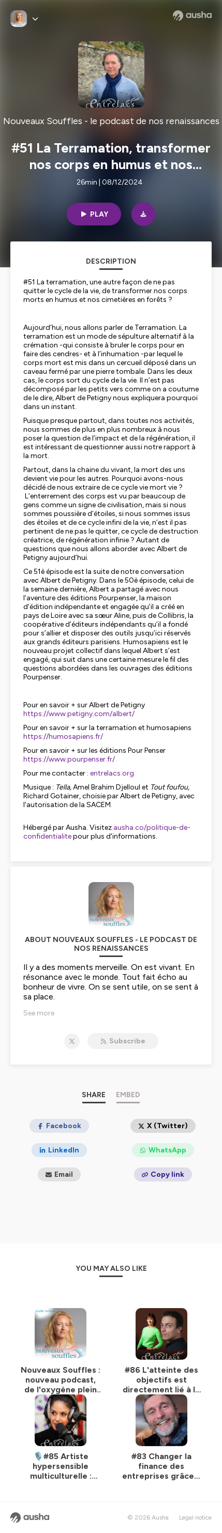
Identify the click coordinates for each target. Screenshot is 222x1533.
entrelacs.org (112, 773)
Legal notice (195, 1517)
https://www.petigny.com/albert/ (79, 713)
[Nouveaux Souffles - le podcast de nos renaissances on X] (72, 1041)
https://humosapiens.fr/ (63, 736)
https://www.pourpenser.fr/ (69, 759)
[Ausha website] (192, 15)
